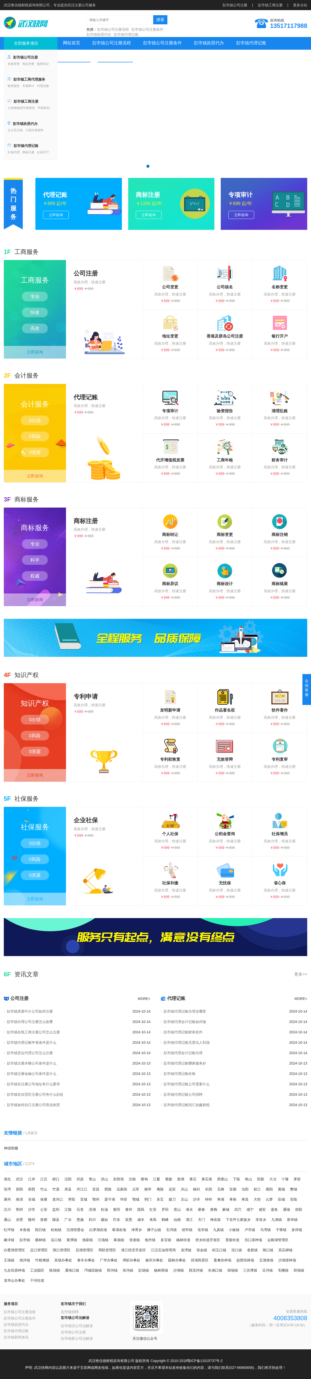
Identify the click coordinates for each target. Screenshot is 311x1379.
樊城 (293, 1189)
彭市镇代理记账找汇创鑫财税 (187, 1105)
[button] (147, 166)
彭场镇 (143, 1270)
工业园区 (37, 1270)
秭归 (196, 1189)
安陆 (293, 1199)
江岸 (31, 1179)
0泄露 (35, 452)
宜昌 (95, 1189)
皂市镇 (202, 1230)
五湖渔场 (266, 1260)
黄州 (128, 1209)
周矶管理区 (107, 1250)
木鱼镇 (24, 1230)
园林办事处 (177, 1260)
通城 (286, 1209)
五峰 (220, 1189)
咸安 (262, 1209)
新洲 (180, 1179)
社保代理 (14, 152)
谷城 (31, 1199)
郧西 (31, 1189)
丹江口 (82, 1189)
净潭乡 (136, 1230)
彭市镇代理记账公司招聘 (183, 1094)
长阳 (208, 1189)
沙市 (31, 1209)
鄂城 (135, 1199)
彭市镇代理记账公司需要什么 (187, 1084)
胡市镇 (187, 1230)
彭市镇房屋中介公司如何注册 (30, 1011)
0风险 (35, 436)
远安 (172, 1189)
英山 (177, 1209)
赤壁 (19, 1220)
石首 (80, 1209)
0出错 (35, 420)
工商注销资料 (34, 130)
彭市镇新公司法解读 (77, 1338)
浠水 (189, 1209)
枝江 (257, 1189)
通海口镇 (72, 1270)
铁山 (248, 1179)
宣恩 (128, 1220)
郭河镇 (112, 1270)
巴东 (116, 1220)
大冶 (272, 1179)
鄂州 (95, 1199)
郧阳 (19, 1189)
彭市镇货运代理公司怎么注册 (30, 1053)
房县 (68, 1189)
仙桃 (177, 1220)
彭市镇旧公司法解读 (77, 1326)
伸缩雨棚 (11, 1148)
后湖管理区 (84, 1250)
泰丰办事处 (86, 1260)
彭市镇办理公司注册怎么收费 (30, 1022)
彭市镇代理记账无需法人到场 (187, 1042)
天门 (201, 1220)
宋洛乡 (261, 1220)
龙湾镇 (186, 1250)
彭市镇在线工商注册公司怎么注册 (33, 1032)
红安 (153, 1209)
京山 (184, 1199)
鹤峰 (165, 1220)
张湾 (7, 1189)
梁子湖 (109, 1199)
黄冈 (116, 1209)
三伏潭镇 (250, 1270)
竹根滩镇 (42, 1260)
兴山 (184, 1189)
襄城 (281, 1189)
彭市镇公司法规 (73, 1332)
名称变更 (14, 64)
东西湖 (118, 1179)
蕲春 (201, 1209)
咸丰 (140, 1220)
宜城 (83, 1199)
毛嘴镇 (283, 1270)
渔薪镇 (87, 1240)
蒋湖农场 (119, 1230)
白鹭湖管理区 (14, 1250)
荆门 (147, 1199)
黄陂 (168, 1179)
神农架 (215, 1220)
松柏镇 (56, 1230)
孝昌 (245, 1199)
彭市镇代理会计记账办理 (183, 1053)
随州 (31, 1220)
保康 (43, 1199)
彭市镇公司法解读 (75, 1318)
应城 (281, 1199)
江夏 (156, 1179)
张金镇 (201, 1250)
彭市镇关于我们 (73, 1304)
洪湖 (92, 1209)
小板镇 (234, 1230)
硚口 (55, 1179)
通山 (7, 1220)
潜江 (189, 1220)
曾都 (43, 1220)
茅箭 (297, 1179)
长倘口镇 (215, 1270)
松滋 (104, 1209)
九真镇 (218, 1230)
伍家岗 (122, 1189)
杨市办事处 (154, 1260)
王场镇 (9, 1260)
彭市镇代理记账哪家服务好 (185, 1063)
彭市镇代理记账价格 (179, 1074)
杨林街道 (183, 1240)
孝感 (220, 1199)
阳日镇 (40, 1230)
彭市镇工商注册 (270, 5)
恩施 (80, 1220)
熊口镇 (268, 1250)
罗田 (165, 1209)
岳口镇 (56, 1240)
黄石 (192, 1179)
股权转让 (43, 64)
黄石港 (207, 1179)
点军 (135, 1189)
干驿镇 (281, 1230)
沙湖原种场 (287, 1260)
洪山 (104, 1179)
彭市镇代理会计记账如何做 (185, 1022)
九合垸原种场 (14, 1270)
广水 (68, 1220)
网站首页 (71, 43)
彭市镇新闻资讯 (16, 1337)
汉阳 (68, 1179)
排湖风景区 (200, 1260)
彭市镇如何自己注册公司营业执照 (33, 1105)
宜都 (232, 1189)
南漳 (19, 1199)
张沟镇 (128, 1270)
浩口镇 (236, 1250)
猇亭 (147, 1189)
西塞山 (222, 1179)
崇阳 (298, 1209)
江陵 (68, 1209)
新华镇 (292, 1220)
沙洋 (196, 1199)
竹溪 (55, 1189)
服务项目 (11, 1304)
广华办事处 (109, 1260)
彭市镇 (24, 1240)
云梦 (269, 1199)
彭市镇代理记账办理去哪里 (185, 1011)
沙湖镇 (178, 1270)
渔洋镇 (24, 1260)
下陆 (236, 1179)
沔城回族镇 (93, 1270)
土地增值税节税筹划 (21, 108)
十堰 (284, 1179)
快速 (34, 312)
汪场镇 (103, 1240)
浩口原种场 (253, 1240)
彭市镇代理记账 (126, 34)
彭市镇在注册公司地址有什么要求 (33, 1084)
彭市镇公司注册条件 (147, 29)
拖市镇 (150, 1240)
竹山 (43, 1189)
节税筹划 (43, 108)
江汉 (43, 1179)
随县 (55, 1220)
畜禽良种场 (222, 1260)
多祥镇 (297, 1230)
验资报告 (14, 86)
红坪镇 (9, 1230)
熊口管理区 (62, 1250)
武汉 (19, 1179)
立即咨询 (35, 352)
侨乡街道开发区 (207, 1240)
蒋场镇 (119, 1240)
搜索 (160, 19)
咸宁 (250, 1209)
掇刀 (172, 1199)
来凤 (153, 1220)
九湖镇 (276, 1220)
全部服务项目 (26, 43)
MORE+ (144, 999)
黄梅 (213, 1209)
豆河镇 (267, 1270)
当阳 (245, 1189)
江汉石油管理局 (163, 1250)
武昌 (80, 1179)
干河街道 (37, 1280)
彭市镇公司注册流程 (113, 29)
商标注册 (28, 152)
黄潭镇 (71, 1240)
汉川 (7, 1209)
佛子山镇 (154, 1230)
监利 (55, 1209)
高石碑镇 (285, 1250)
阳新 (260, 1179)
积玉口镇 (219, 1250)
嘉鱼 (274, 1209)
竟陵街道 (232, 1240)
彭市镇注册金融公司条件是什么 (31, 1074)
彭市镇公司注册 (235, 5)
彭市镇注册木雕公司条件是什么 (31, 1063)
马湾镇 (265, 1230)
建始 (104, 1220)
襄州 (7, 1199)
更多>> (300, 974)
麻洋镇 (9, 1240)
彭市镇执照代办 (98, 34)
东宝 (160, 1199)
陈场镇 (54, 1270)
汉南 (132, 1179)
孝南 (232, 1199)
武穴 (237, 1209)
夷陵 (160, 1189)
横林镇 (40, 1240)
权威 (34, 576)
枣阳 (71, 1199)
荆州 (19, 1209)
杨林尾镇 (161, 1270)
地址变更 (28, 64)
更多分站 (300, 5)
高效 (34, 328)
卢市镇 (250, 1230)
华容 (123, 1199)
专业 (34, 296)
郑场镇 (299, 1270)
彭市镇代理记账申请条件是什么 (31, 1042)
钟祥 (208, 1199)
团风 (140, 1209)
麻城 (225, 1209)
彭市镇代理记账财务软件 (183, 1032)
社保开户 (43, 152)
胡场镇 (232, 1270)
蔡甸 (144, 1179)
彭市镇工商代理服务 (29, 79)
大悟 (257, 1199)
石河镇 (171, 1230)
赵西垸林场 (245, 1260)
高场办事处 (63, 1260)
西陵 (108, 1189)
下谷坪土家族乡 (238, 1220)
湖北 (7, 1179)
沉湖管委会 (75, 1230)
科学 (34, 560)
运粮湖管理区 (277, 1240)
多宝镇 (166, 1240)
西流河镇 (196, 1270)
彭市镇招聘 (70, 1312)
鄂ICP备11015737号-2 (205, 1361)
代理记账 (43, 86)
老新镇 (252, 1250)
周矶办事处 (131, 1260)
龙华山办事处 (14, 1280)
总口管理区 (39, 1250)
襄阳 (269, 1189)
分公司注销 (15, 130)
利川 (92, 1220)
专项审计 (28, 86)
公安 (43, 1209)
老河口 (57, 1199)
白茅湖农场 (98, 1230)
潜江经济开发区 (133, 1250)
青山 (92, 1179)
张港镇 (134, 1240)
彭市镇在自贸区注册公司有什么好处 (35, 1094)
